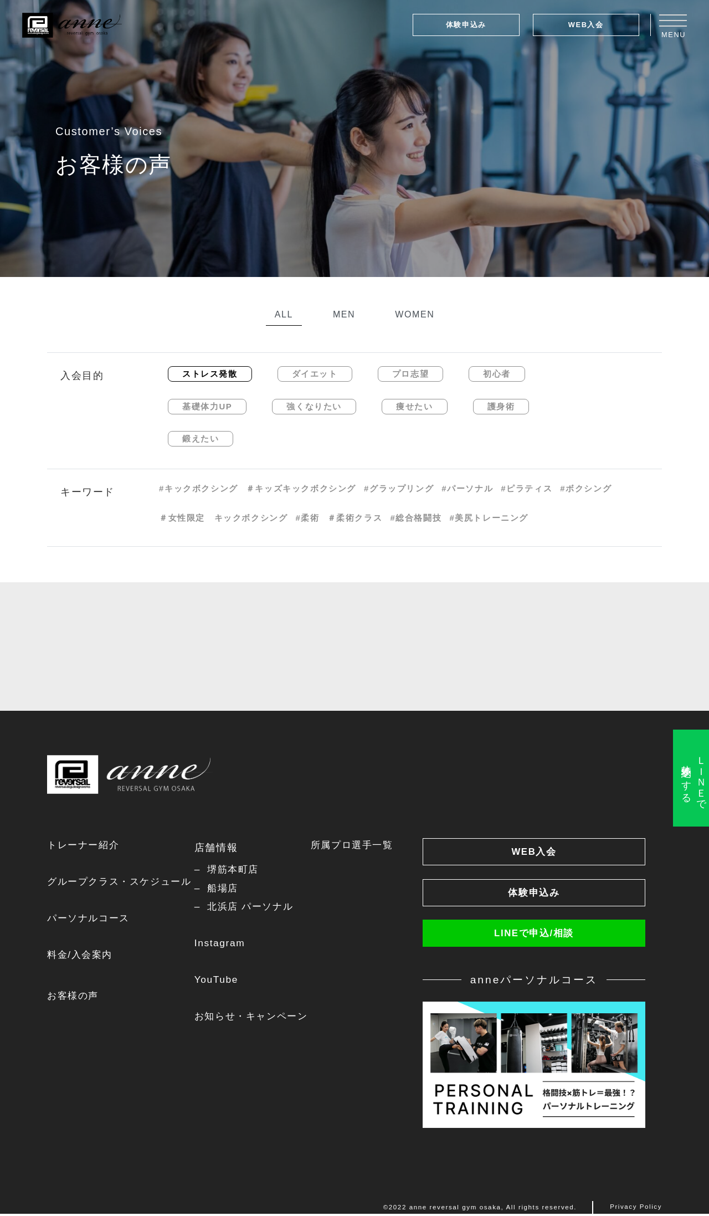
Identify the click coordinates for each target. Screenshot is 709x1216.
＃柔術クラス (355, 517)
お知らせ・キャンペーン (258, 1017)
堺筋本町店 (239, 869)
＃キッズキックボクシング (301, 488)
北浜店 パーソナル (257, 907)
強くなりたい (314, 406)
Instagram (224, 944)
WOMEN (414, 314)
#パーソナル (467, 488)
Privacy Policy (636, 1209)
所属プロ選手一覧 (361, 845)
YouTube (221, 981)
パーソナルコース (90, 919)
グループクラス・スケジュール (123, 882)
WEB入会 (586, 24)
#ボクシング (586, 488)
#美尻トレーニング (488, 517)
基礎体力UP (207, 406)
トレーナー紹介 (85, 845)
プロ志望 (410, 373)
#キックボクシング (198, 488)
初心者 (497, 373)
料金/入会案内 (81, 956)
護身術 (501, 406)
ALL (284, 314)
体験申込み (466, 24)
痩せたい (414, 406)
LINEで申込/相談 (534, 935)
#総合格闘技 (415, 517)
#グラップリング (399, 488)
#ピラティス (526, 488)
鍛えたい (200, 438)
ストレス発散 (210, 373)
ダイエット (315, 373)
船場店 (228, 888)
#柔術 (307, 517)
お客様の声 (74, 997)
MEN (344, 314)
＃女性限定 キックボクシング (223, 517)
